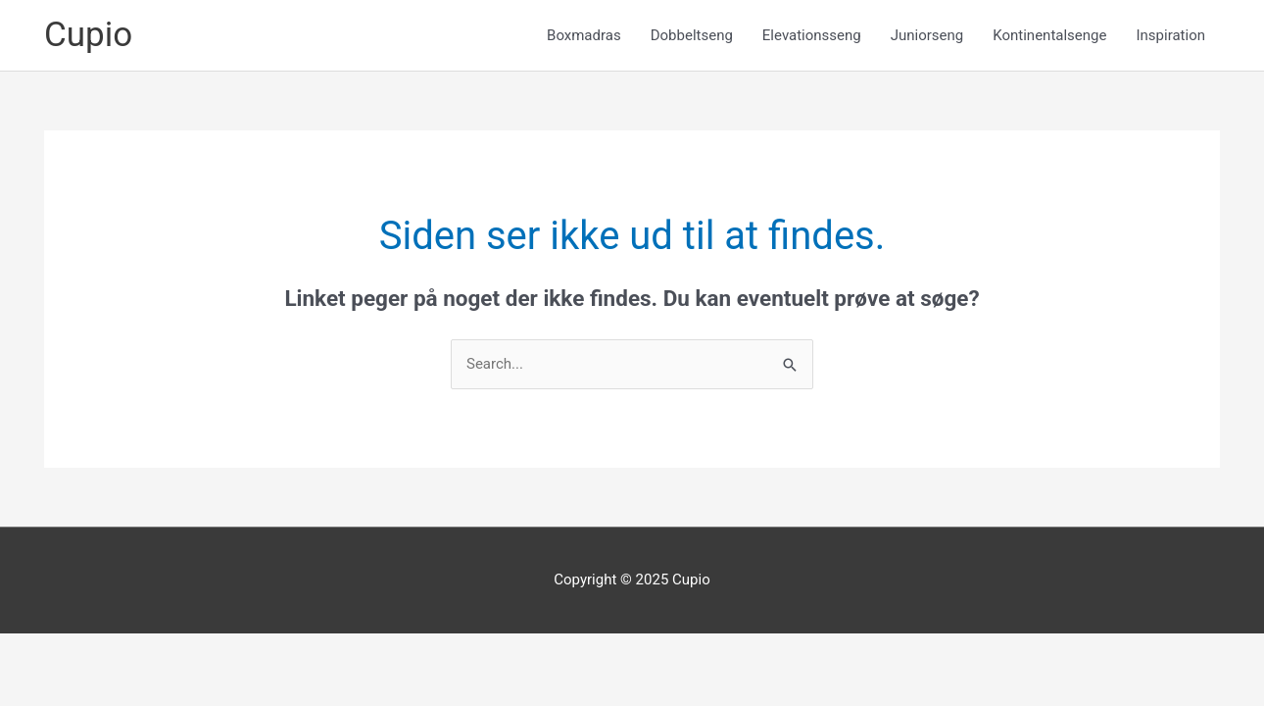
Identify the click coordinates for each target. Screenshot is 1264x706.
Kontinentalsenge (1049, 35)
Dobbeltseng (692, 35)
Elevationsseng (811, 35)
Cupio (88, 35)
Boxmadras (584, 35)
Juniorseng (927, 35)
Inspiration (1170, 35)
